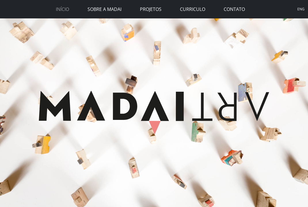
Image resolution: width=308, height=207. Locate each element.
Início (62, 9)
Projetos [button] (150, 9)
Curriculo (192, 9)
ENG (301, 9)
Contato (234, 9)
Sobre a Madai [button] (104, 9)
